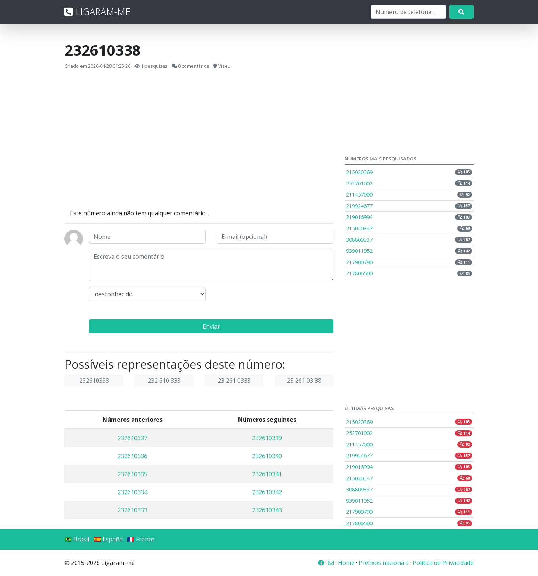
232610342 (267, 492)
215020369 (409, 172)
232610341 (267, 474)
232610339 (267, 438)
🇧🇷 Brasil (76, 539)
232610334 (132, 492)
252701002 (409, 183)
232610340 (267, 456)
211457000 (409, 194)
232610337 (132, 438)
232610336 (132, 456)
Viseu (224, 66)
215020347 (409, 228)
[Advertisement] (198, 139)
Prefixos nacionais (384, 563)
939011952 (409, 250)
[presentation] (273, 301)
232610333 (132, 510)
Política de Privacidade (443, 563)
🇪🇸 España (108, 539)
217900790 (409, 262)
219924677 (409, 205)
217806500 (409, 273)
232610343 (267, 510)
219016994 (409, 216)
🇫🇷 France (140, 539)
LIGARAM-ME (97, 11)
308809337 (409, 239)
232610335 (132, 474)
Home (346, 563)
